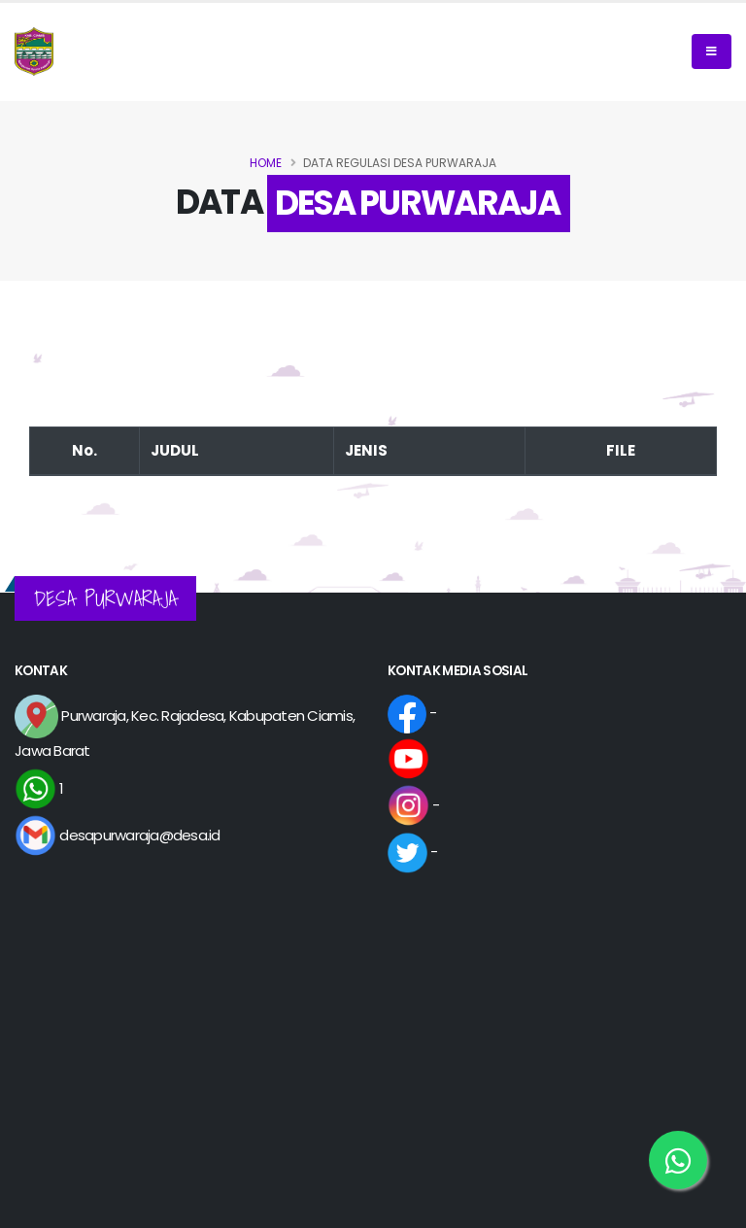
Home (266, 162)
